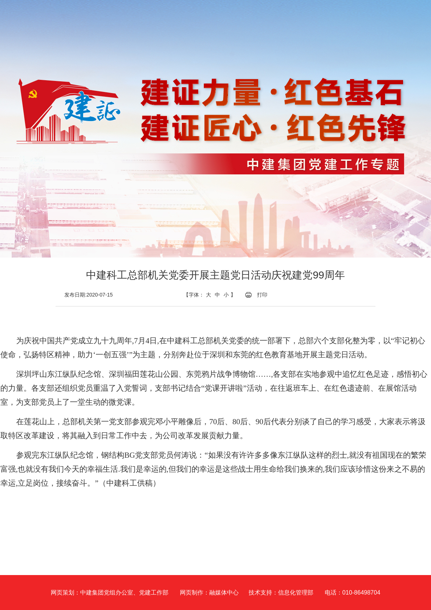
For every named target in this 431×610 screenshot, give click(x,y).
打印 (262, 295)
